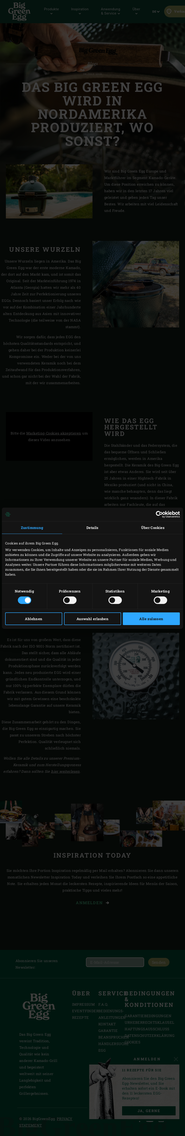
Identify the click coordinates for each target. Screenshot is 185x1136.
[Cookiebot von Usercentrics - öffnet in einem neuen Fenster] (159, 514)
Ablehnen (33, 618)
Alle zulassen (151, 618)
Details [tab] (92, 527)
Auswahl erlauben (92, 618)
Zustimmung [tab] (32, 527)
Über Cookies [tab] (153, 527)
